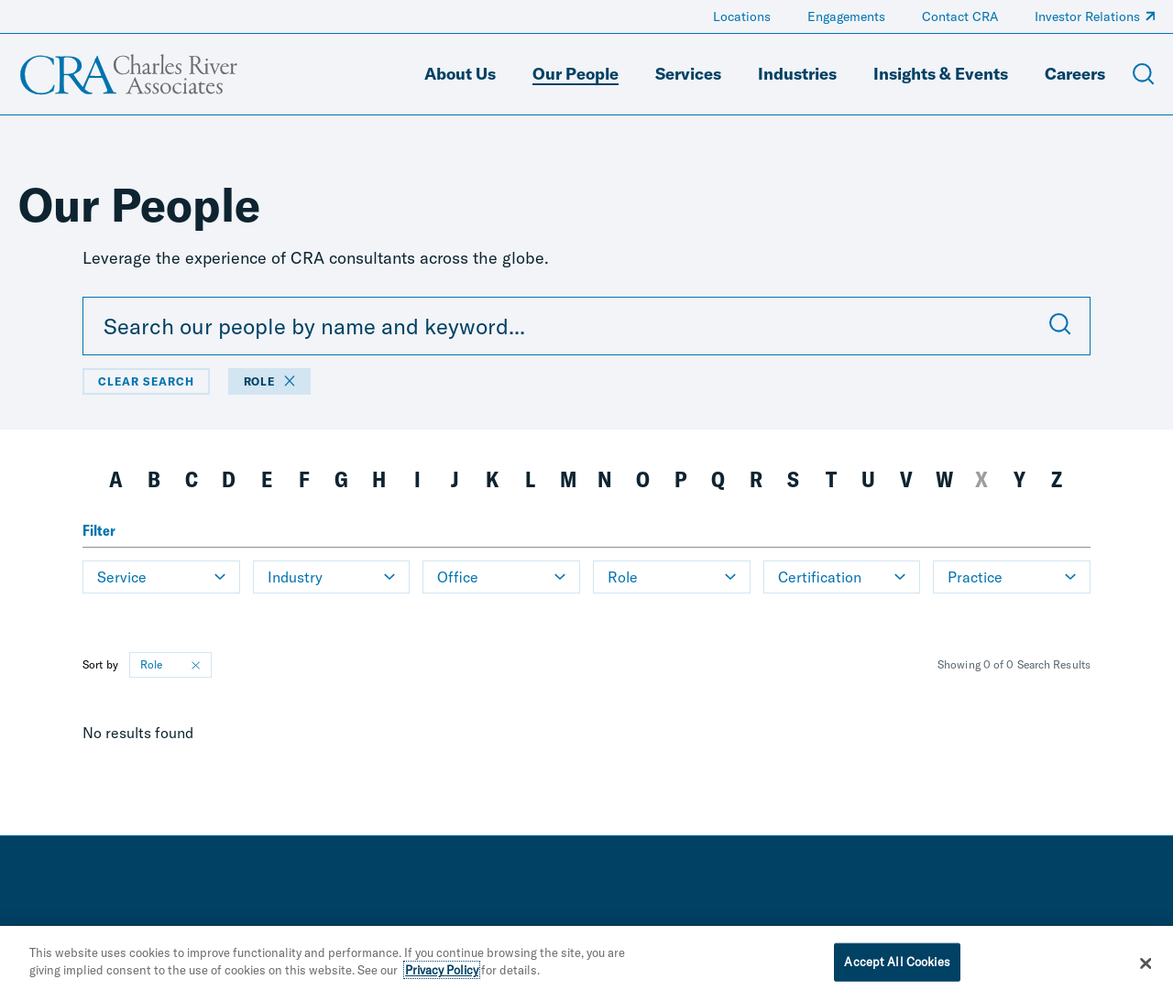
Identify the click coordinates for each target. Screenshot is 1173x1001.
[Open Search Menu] (1144, 74)
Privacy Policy (441, 972)
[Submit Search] (1060, 326)
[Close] (1145, 966)
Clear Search (146, 381)
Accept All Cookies (896, 964)
